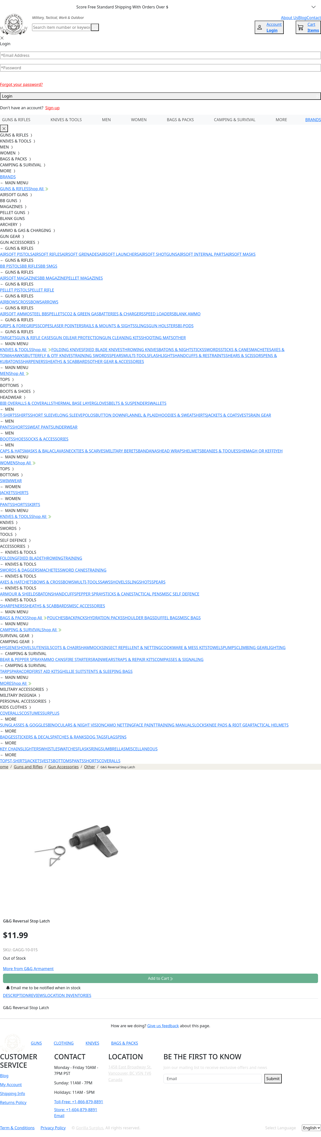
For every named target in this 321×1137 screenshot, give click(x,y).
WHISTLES (50, 749)
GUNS (36, 1043)
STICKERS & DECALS (33, 737)
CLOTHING (64, 1043)
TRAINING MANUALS (175, 725)
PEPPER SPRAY (89, 594)
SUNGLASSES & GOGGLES (24, 725)
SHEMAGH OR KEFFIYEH (260, 451)
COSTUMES (31, 713)
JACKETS (7, 492)
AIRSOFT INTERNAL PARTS (201, 254)
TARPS (5, 671)
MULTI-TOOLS (136, 355)
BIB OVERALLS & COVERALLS (26, 403)
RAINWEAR (103, 659)
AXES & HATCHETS (17, 582)
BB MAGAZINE (53, 278)
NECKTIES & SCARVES (85, 451)
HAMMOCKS (92, 647)
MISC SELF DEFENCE (180, 594)
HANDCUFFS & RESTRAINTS (200, 355)
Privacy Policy (53, 1128)
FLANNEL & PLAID (142, 415)
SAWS (105, 582)
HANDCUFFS (64, 594)
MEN (106, 119)
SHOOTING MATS (157, 337)
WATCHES (69, 749)
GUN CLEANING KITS (121, 337)
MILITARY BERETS (121, 451)
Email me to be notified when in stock (43, 987)
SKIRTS (33, 504)
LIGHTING (276, 647)
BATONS (45, 594)
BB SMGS (48, 266)
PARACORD (21, 671)
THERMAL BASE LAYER (73, 403)
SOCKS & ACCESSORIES (47, 439)
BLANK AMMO (187, 314)
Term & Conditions (17, 1128)
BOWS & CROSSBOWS (54, 582)
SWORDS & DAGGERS (20, 570)
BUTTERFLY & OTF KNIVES (49, 355)
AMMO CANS (53, 659)
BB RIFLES (31, 266)
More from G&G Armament (28, 968)
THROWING (52, 558)
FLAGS (112, 737)
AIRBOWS (9, 302)
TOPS (5, 761)
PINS (122, 737)
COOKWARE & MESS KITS (184, 647)
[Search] (61, 27)
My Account (11, 1084)
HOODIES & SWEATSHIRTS (183, 415)
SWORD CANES (74, 570)
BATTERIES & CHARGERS (121, 314)
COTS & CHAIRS (66, 647)
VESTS (244, 415)
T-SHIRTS (8, 415)
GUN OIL (61, 337)
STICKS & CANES (236, 349)
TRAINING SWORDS (91, 355)
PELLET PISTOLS (15, 290)
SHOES (19, 439)
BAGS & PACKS (180, 119)
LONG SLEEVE (69, 415)
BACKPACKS (76, 618)
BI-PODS (186, 326)
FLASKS (84, 749)
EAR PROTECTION (86, 337)
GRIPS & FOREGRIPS (19, 326)
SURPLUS (50, 713)
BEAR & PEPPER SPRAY (20, 659)
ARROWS (50, 302)
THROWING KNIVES (140, 349)
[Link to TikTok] (242, 1043)
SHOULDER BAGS (138, 618)
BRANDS (313, 119)
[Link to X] (254, 1043)
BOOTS (6, 439)
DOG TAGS (96, 737)
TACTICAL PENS (147, 594)
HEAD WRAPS (171, 451)
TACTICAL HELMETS (270, 725)
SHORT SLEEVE (43, 415)
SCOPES (45, 326)
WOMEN (139, 119)
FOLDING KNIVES (67, 349)
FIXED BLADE (29, 558)
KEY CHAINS (11, 749)
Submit (273, 1078)
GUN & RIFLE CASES (34, 337)
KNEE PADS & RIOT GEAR (230, 725)
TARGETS (8, 337)
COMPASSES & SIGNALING (179, 659)
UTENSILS (43, 647)
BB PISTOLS (11, 266)
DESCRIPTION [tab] (16, 995)
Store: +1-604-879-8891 (75, 1109)
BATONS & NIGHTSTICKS (181, 349)
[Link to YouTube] (206, 1043)
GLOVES (101, 403)
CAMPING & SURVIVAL (234, 119)
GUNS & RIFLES (16, 119)
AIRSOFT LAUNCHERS (119, 254)
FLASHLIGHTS (162, 355)
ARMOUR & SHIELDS (19, 594)
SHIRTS (23, 415)
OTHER (179, 337)
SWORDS (212, 349)
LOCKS (200, 725)
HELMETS (192, 451)
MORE (281, 119)
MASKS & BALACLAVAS (45, 451)
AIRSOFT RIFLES (47, 254)
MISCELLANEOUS (142, 749)
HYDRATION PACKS (104, 618)
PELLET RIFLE (42, 290)
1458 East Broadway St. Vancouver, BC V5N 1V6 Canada (130, 1073)
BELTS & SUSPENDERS (129, 403)
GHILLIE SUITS (72, 671)
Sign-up (52, 107)
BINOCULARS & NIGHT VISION (76, 725)
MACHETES (261, 349)
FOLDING (8, 558)
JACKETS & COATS (223, 415)
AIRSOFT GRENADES (80, 254)
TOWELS (215, 647)
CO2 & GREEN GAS (82, 314)
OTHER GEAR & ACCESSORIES (117, 361)
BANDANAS (148, 451)
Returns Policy (13, 1102)
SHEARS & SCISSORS (244, 355)
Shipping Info (12, 1093)
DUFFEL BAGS (167, 618)
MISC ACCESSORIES (87, 606)
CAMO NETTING (119, 725)
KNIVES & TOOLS (66, 119)
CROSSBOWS (30, 302)
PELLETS (57, 314)
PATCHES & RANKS (69, 737)
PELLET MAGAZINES (84, 278)
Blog (4, 1075)
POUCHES (56, 618)
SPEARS (116, 355)
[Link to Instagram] (230, 1043)
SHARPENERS (33, 361)
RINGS (97, 749)
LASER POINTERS (67, 326)
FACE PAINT (145, 725)
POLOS (88, 415)
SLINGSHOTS (139, 582)
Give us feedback (163, 1025)
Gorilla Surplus (89, 1128)
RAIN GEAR (260, 415)
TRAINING (72, 558)
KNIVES (92, 1043)
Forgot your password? (21, 84)
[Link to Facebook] (218, 1043)
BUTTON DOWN (110, 415)
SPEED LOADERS (159, 314)
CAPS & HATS (12, 451)
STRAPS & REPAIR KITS (134, 659)
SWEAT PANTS (40, 427)
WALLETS (158, 403)
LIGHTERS (32, 749)
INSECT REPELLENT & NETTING (132, 647)
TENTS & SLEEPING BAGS (109, 671)
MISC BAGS (190, 618)
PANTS (6, 427)
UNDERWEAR (65, 427)
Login (160, 96)
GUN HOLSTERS (163, 326)
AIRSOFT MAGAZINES (20, 278)
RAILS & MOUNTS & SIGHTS (109, 326)
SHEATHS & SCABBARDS (67, 361)
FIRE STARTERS (79, 659)
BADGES (7, 737)
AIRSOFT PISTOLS (16, 254)
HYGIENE (8, 647)
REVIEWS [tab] (37, 995)
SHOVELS (118, 582)
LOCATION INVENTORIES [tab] (68, 995)
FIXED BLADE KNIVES (102, 349)
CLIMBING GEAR (251, 647)
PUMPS (229, 647)
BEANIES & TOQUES (219, 451)
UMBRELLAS (114, 749)
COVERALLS (10, 713)
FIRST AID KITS (45, 671)
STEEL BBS (39, 314)
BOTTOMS (62, 761)
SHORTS (19, 427)
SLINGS (142, 326)
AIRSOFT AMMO (15, 314)
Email (59, 1115)
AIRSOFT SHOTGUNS (158, 254)
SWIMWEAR (11, 480)
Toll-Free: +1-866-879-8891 (78, 1101)
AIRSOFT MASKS (240, 254)
